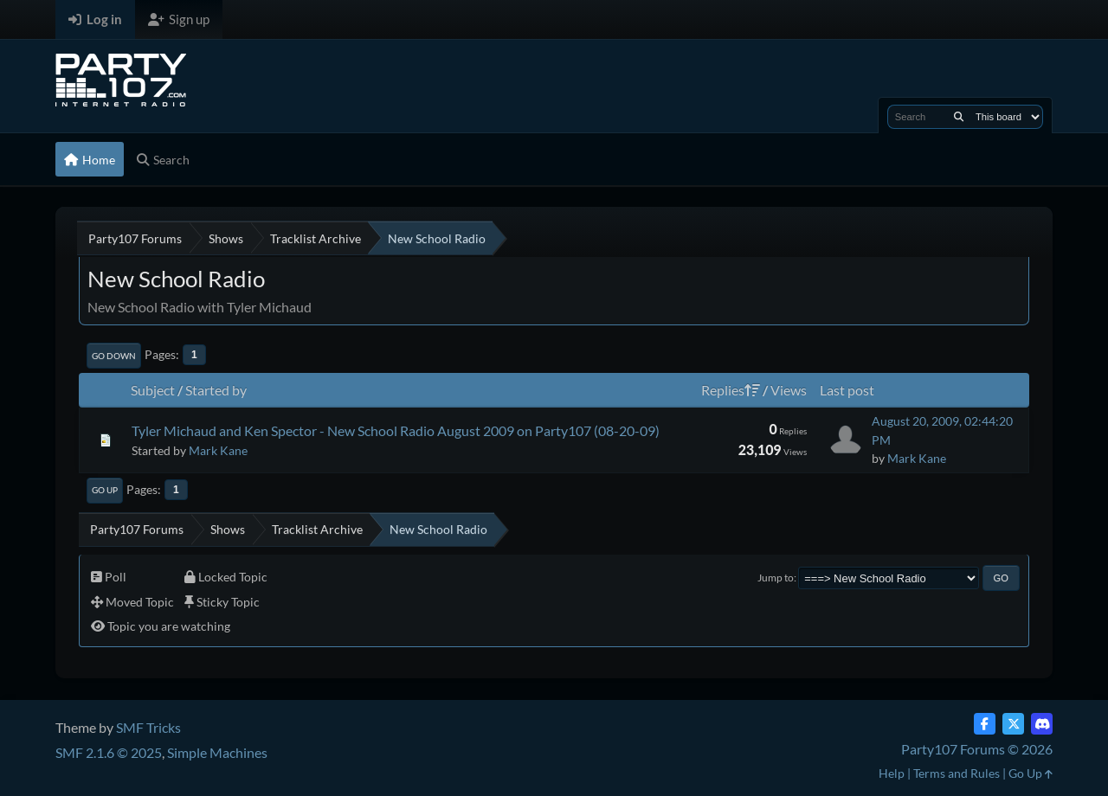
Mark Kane (218, 450)
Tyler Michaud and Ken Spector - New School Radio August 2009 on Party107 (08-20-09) (396, 430)
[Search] (958, 117)
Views (788, 390)
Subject (153, 390)
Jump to (775, 577)
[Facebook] (984, 724)
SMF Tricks (148, 727)
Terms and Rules (956, 773)
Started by (216, 390)
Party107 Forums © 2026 (977, 749)
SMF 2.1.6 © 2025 (108, 752)
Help (892, 773)
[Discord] (1042, 724)
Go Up (105, 490)
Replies (730, 390)
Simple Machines (217, 752)
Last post (847, 390)
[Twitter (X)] (1013, 724)
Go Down (114, 355)
